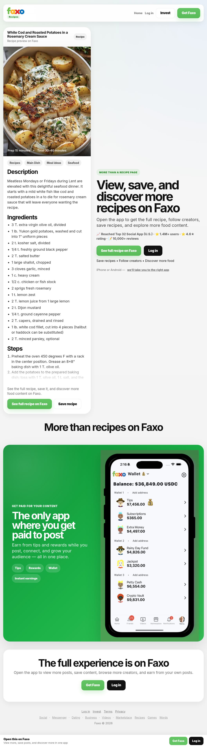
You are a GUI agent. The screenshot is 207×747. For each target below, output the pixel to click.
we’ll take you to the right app (148, 270)
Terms (108, 711)
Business (91, 717)
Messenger (59, 717)
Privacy (120, 711)
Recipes (140, 717)
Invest (165, 13)
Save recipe (67, 404)
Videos (106, 717)
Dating (76, 717)
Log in (149, 13)
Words (163, 717)
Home (138, 13)
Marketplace (124, 717)
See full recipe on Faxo (29, 404)
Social (43, 717)
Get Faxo (189, 13)
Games (152, 717)
